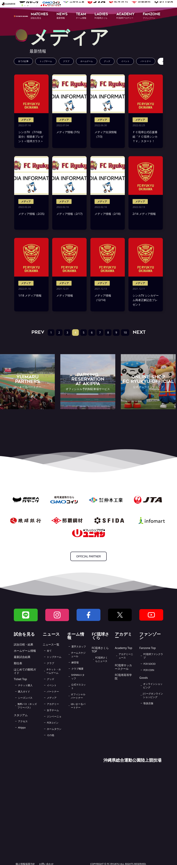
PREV (37, 332)
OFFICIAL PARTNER (88, 556)
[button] (39, 16)
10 (125, 332)
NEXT (139, 332)
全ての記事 (23, 61)
